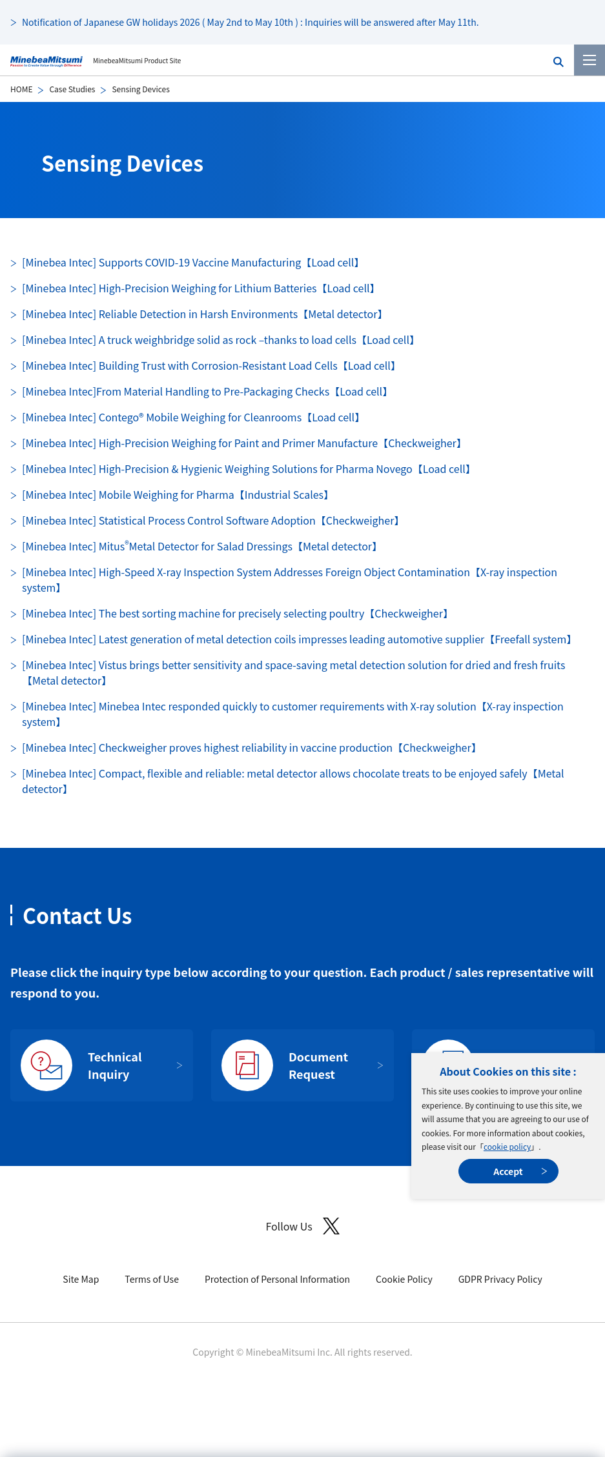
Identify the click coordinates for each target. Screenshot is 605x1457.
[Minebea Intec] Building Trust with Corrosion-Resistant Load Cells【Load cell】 (211, 365)
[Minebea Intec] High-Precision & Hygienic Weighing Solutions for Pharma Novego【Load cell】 (249, 468)
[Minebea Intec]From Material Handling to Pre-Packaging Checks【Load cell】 (207, 391)
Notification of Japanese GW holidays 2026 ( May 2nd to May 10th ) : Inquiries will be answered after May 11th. (250, 21)
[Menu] (589, 60)
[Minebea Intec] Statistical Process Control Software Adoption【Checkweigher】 (213, 520)
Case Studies (72, 88)
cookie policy (507, 1146)
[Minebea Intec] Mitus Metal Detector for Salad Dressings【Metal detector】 (202, 546)
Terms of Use (152, 1278)
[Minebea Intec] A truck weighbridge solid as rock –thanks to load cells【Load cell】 (221, 339)
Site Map (81, 1278)
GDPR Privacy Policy (500, 1278)
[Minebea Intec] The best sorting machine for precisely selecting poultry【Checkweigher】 (237, 613)
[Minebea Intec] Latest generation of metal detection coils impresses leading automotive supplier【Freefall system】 (299, 639)
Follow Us (302, 1226)
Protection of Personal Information (277, 1278)
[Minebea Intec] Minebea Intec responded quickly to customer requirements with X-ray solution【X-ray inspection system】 (293, 713)
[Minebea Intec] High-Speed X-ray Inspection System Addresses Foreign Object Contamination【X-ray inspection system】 (289, 579)
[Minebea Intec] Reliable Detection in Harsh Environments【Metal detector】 (204, 313)
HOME (21, 88)
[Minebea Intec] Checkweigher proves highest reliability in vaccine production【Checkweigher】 (252, 747)
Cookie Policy (404, 1278)
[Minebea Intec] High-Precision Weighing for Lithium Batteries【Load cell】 (201, 288)
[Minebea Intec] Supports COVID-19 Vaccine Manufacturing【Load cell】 (193, 262)
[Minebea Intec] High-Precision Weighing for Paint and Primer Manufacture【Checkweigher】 (244, 442)
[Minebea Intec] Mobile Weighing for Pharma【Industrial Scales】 (178, 494)
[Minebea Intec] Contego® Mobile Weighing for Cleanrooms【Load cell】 (193, 417)
